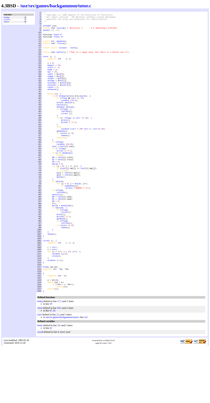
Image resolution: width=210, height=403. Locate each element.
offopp (51, 94)
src (32, 5)
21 (57, 370)
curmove (65, 118)
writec (64, 144)
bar (49, 84)
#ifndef (47, 28)
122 (86, 373)
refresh (65, 131)
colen (50, 102)
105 (59, 364)
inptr (50, 86)
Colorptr (52, 97)
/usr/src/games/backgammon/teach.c (62, 373)
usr (24, 5)
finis (60, 50)
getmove (61, 155)
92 (54, 366)
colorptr (52, 99)
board (82, 113)
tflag (64, 115)
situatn (63, 55)
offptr (51, 92)
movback (61, 126)
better (60, 60)
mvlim (70, 126)
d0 (53, 192)
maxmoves (61, 47)
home (50, 81)
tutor (6, 23)
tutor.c (84, 5)
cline (55, 305)
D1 (53, 189)
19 (58, 381)
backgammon (63, 5)
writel (60, 121)
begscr (51, 76)
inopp (50, 89)
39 (51, 360)
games (42, 5)
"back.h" (57, 39)
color (64, 97)
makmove (70, 220)
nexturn (61, 123)
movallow (65, 244)
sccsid (60, 31)
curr (73, 115)
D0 (53, 186)
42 (51, 384)
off (60, 92)
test (72, 55)
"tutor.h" (58, 42)
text (54, 173)
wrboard (52, 105)
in (59, 86)
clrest (7, 20)
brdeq (6, 17)
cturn (50, 78)
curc (54, 297)
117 (59, 357)
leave (64, 160)
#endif (46, 34)
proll (64, 142)
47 (51, 366)
